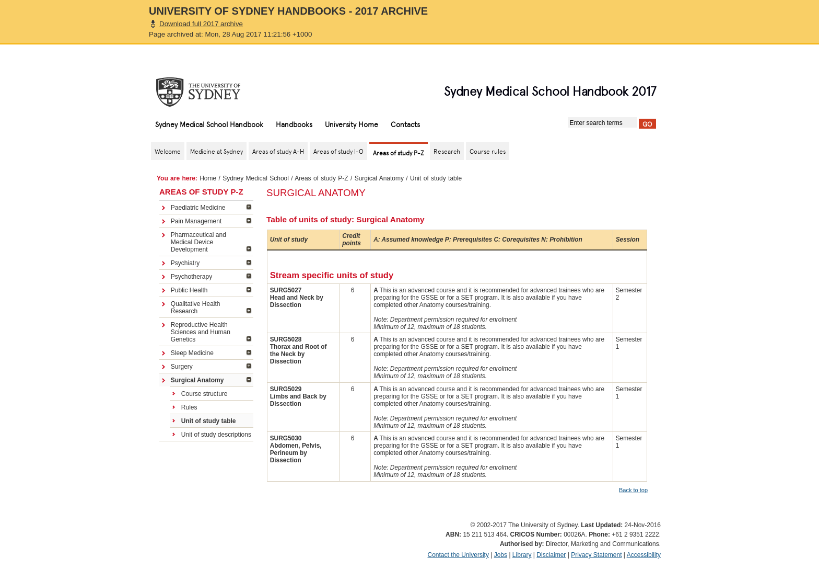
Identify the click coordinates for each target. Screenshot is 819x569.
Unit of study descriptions (216, 434)
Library (522, 555)
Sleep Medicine (192, 353)
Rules (189, 407)
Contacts (405, 124)
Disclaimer (551, 555)
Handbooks (294, 124)
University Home (351, 124)
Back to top (633, 490)
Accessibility (644, 555)
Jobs (500, 555)
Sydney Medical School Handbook (209, 124)
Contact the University (458, 555)
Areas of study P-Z (321, 178)
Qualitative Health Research (195, 307)
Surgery (182, 366)
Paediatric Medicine (198, 207)
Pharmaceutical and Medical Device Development (198, 242)
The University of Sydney (208, 92)
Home (208, 178)
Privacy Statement (596, 555)
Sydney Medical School (256, 178)
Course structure (204, 393)
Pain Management (196, 221)
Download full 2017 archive (201, 24)
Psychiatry (185, 263)
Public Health (189, 290)
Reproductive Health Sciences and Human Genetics (200, 332)
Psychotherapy (191, 276)
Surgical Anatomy (379, 178)
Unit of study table (208, 421)
